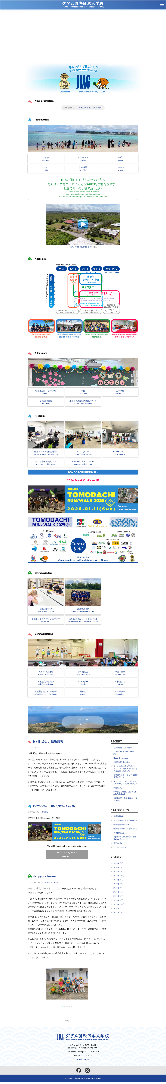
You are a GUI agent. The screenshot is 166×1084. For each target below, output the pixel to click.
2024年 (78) (118, 868)
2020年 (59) (118, 884)
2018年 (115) (118, 893)
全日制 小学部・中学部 (50, 885)
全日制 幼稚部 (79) (121, 825)
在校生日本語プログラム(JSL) (83, 621)
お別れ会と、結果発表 (48, 742)
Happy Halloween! (45, 878)
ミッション (83, 160)
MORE (66, 1023)
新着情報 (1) (118, 817)
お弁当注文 (83, 674)
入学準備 (120, 393)
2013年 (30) (118, 913)
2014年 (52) (118, 909)
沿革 (120, 160)
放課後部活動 (83, 596)
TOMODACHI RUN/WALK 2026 (89, 108)
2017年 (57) (118, 897)
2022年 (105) (118, 876)
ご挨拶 (46, 160)
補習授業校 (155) (120, 833)
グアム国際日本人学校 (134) (125, 821)
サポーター (120, 694)
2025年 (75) (118, 864)
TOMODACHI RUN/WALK (83, 464)
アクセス (120, 170)
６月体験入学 (83, 439)
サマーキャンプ (120, 439)
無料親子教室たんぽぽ (46, 464)
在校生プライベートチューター (46, 621)
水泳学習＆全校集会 (121, 763)
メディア (46, 170)
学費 (83, 393)
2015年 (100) (118, 905)
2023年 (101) (118, 872)
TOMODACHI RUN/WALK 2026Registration (67, 856)
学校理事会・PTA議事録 (46, 694)
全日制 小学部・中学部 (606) (125, 829)
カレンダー (83, 684)
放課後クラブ (46, 596)
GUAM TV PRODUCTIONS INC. (81, 248)
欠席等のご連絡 (46, 674)
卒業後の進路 (46, 403)
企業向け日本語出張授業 (46, 439)
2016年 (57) (118, 901)
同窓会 (83, 694)
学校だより (120, 684)
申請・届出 (120, 674)
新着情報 (45, 813)
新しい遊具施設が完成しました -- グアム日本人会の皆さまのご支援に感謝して (125, 769)
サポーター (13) (119, 848)
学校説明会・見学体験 (46, 393)
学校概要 (83, 170)
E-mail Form (82, 1061)
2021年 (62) (118, 880)
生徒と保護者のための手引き (83, 403)
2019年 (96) (118, 888)
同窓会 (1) (117, 844)
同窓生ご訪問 (119, 788)
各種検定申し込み (46, 684)
